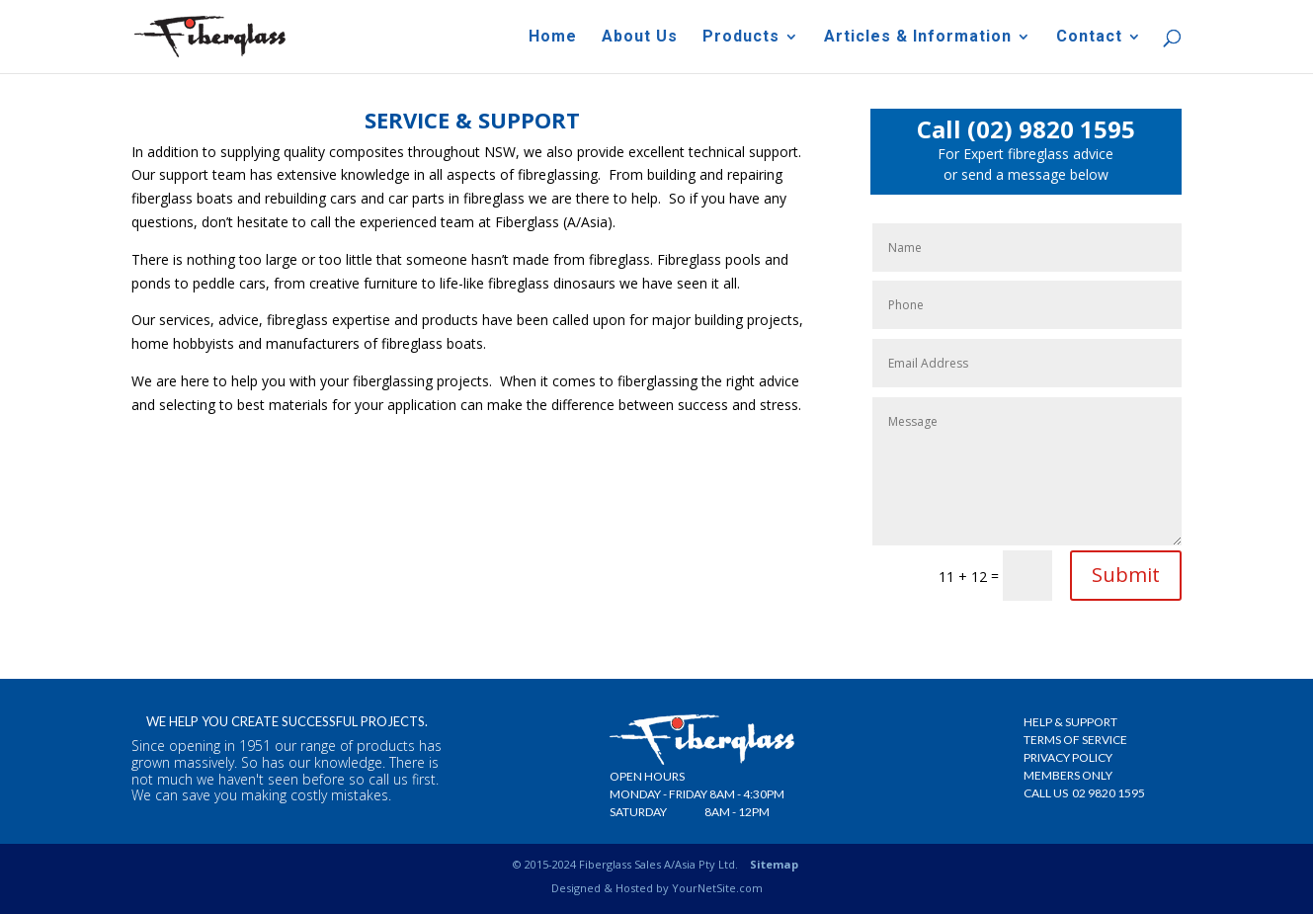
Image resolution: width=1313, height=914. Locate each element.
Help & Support (1070, 721)
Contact (1089, 37)
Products (741, 37)
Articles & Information (918, 37)
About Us (640, 37)
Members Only (1068, 775)
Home (553, 37)
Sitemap (774, 864)
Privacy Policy (1068, 757)
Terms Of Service (1075, 739)
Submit (1126, 574)
